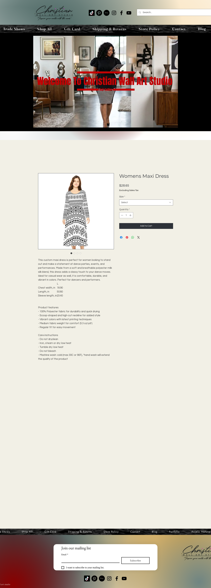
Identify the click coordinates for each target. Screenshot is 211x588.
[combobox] (146, 202)
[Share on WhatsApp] (133, 237)
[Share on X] (138, 237)
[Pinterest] (99, 13)
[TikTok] (92, 13)
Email (64, 554)
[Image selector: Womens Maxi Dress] (71, 253)
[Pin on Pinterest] (127, 237)
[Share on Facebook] (121, 237)
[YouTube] (129, 13)
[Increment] (131, 215)
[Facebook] (121, 13)
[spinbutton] (126, 215)
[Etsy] (107, 13)
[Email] (89, 560)
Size (122, 197)
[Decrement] (122, 215)
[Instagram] (114, 13)
